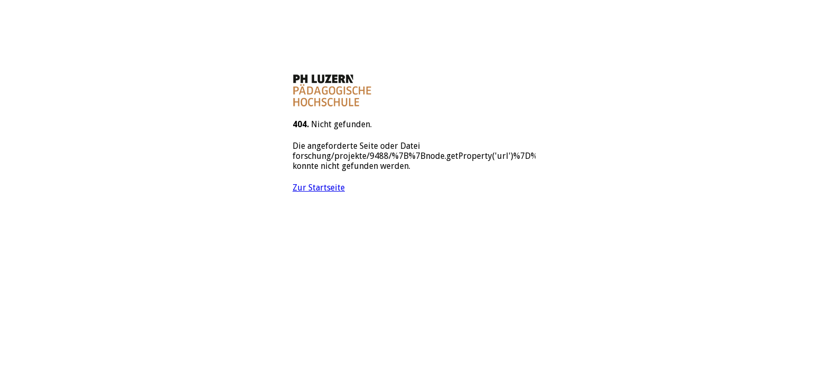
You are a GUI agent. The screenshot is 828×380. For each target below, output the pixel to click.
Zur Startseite (319, 188)
